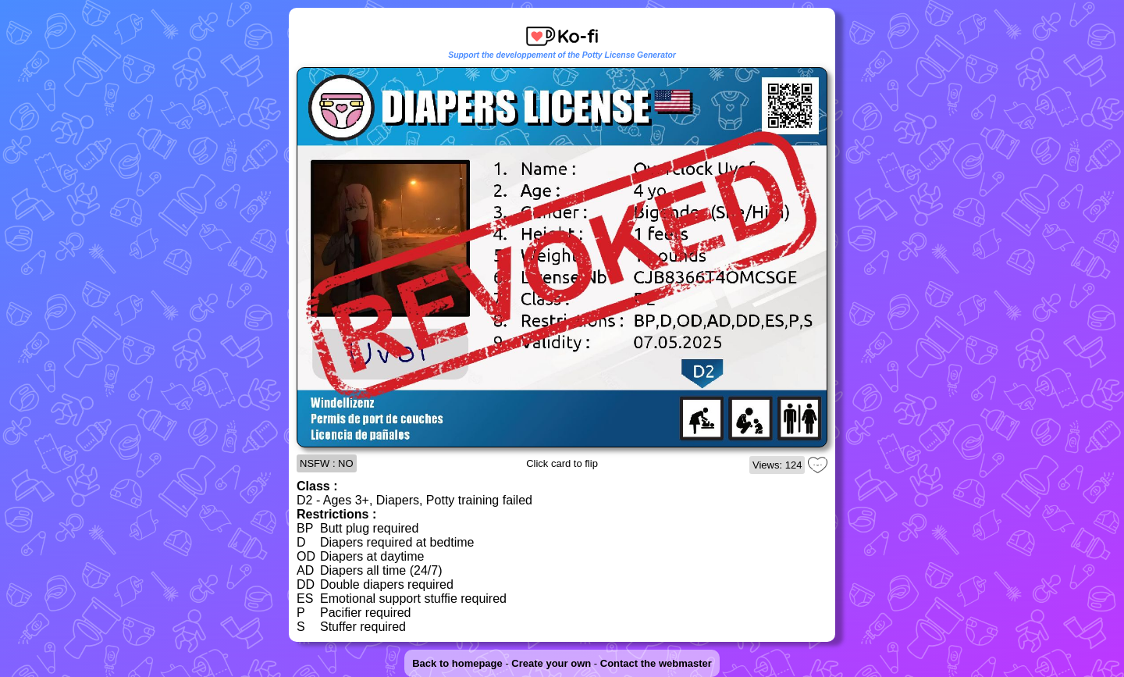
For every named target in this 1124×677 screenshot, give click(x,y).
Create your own (551, 663)
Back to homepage (457, 663)
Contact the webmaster (656, 663)
